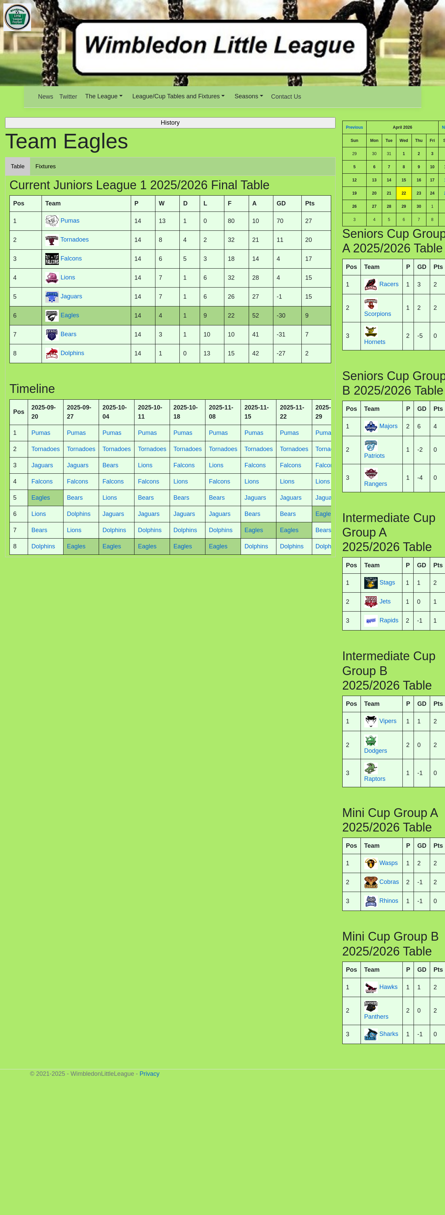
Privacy (149, 1073)
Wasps (388, 863)
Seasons (246, 96)
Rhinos (388, 901)
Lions (67, 277)
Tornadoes (74, 240)
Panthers (376, 1016)
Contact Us (286, 96)
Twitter (68, 96)
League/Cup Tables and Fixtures (176, 96)
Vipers (388, 721)
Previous (354, 127)
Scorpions (377, 314)
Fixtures (45, 166)
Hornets (375, 342)
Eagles (69, 315)
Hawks (388, 987)
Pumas (69, 221)
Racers (389, 284)
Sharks (388, 1034)
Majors (388, 426)
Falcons (71, 258)
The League (101, 96)
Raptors (375, 778)
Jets (385, 601)
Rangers (375, 483)
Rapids (388, 620)
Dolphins (72, 353)
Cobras (389, 882)
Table (18, 166)
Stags (387, 582)
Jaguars (71, 296)
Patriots (374, 455)
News (45, 96)
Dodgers (375, 750)
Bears (68, 334)
